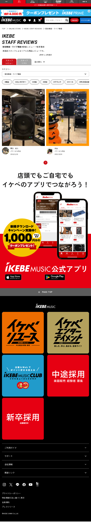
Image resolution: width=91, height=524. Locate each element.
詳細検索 (72, 22)
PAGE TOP (47, 295)
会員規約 (5, 505)
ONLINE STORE (15, 31)
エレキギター (21, 84)
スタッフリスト (24, 64)
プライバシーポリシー (11, 496)
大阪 (35, 84)
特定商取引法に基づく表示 (13, 500)
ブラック (58, 84)
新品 (7, 84)
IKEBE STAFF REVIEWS (33, 31)
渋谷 (45, 84)
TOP (4, 31)
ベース (70, 84)
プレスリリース (8, 509)
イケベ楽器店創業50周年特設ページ (45, 6)
